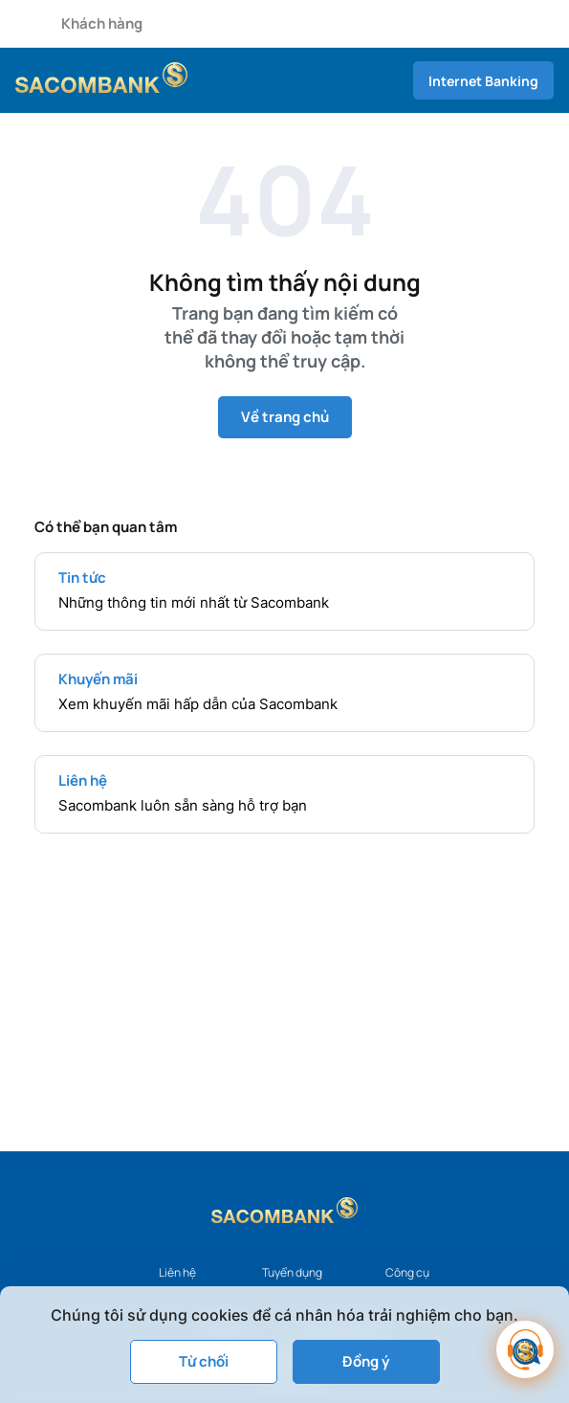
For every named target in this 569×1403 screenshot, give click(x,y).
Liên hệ (177, 1272)
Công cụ (407, 1272)
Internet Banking (483, 81)
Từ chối (204, 1361)
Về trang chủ (285, 417)
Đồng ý (365, 1361)
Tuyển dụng (292, 1272)
